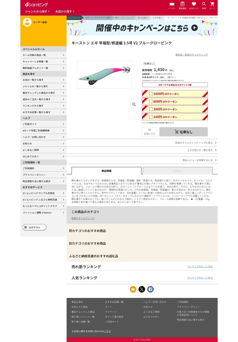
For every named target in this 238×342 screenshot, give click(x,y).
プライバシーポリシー (34, 174)
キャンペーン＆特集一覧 (35, 61)
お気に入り (149, 133)
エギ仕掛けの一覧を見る (200, 150)
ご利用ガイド (30, 124)
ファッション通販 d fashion (37, 212)
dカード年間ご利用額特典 (36, 130)
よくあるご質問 (31, 150)
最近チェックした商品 (83, 311)
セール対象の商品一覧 (34, 55)
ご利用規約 (28, 168)
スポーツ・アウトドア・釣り (98, 17)
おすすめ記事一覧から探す (36, 112)
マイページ (111, 311)
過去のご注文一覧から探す (36, 99)
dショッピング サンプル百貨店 (39, 193)
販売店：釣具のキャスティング (192, 54)
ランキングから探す (33, 105)
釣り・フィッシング (124, 17)
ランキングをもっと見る (200, 266)
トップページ (74, 17)
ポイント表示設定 (114, 316)
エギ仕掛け (158, 17)
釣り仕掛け (143, 17)
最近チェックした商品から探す (39, 92)
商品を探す (77, 301)
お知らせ (27, 143)
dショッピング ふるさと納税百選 (40, 199)
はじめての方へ (31, 156)
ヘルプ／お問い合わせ (34, 137)
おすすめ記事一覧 (114, 301)
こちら (107, 331)
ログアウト (34, 227)
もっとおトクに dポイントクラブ (40, 206)
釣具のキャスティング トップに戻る (194, 142)
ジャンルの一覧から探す (35, 86)
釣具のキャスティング (83, 218)
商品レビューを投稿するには (198, 160)
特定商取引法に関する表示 (36, 181)
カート (108, 306)
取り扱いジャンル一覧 (83, 316)
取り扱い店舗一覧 (81, 321)
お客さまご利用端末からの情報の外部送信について (193, 313)
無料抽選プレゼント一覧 (35, 68)
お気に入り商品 (80, 306)
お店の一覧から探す (33, 79)
